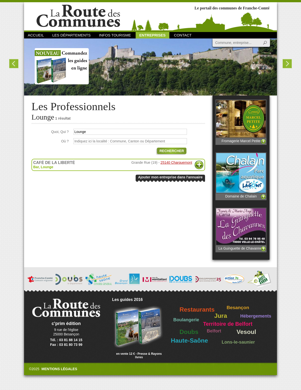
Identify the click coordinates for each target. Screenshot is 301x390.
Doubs (189, 331)
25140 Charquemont (176, 162)
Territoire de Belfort (227, 324)
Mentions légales (59, 369)
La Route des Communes (78, 16)
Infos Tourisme (115, 35)
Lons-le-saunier (238, 342)
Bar (36, 167)
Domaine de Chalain (241, 175)
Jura (220, 315)
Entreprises (152, 35)
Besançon (238, 307)
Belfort (214, 330)
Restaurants (197, 309)
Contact (183, 35)
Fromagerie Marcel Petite (241, 121)
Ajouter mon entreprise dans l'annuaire (170, 177)
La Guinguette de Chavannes (241, 229)
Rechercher (171, 151)
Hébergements (255, 316)
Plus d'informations (199, 165)
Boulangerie (186, 319)
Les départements (71, 35)
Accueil (36, 35)
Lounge (47, 167)
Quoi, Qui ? (60, 132)
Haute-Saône (189, 340)
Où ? (65, 141)
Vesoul (246, 331)
